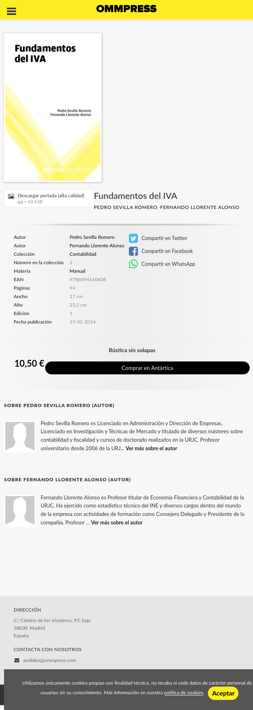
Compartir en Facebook (161, 251)
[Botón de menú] (14, 11)
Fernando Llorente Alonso (199, 207)
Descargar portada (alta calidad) (46, 198)
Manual (77, 271)
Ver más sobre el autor (151, 448)
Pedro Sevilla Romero (125, 207)
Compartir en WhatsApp (162, 264)
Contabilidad (83, 254)
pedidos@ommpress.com (49, 660)
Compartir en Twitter (158, 238)
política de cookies (183, 693)
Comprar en (147, 368)
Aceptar (223, 693)
